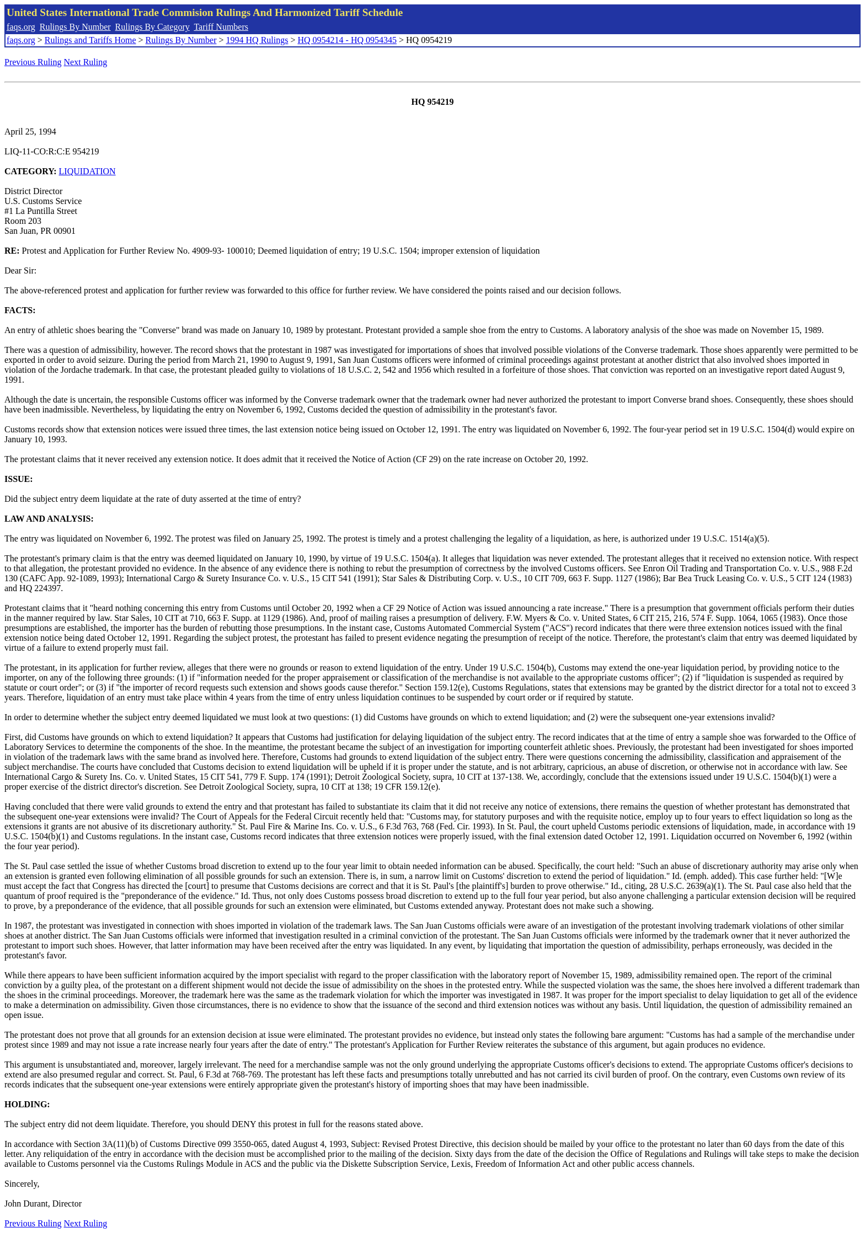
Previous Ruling (33, 62)
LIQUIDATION (87, 171)
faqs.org (21, 26)
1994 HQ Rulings (257, 40)
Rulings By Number (75, 26)
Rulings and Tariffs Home (90, 40)
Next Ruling (86, 62)
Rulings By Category (152, 26)
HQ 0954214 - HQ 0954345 (347, 40)
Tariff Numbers (221, 26)
